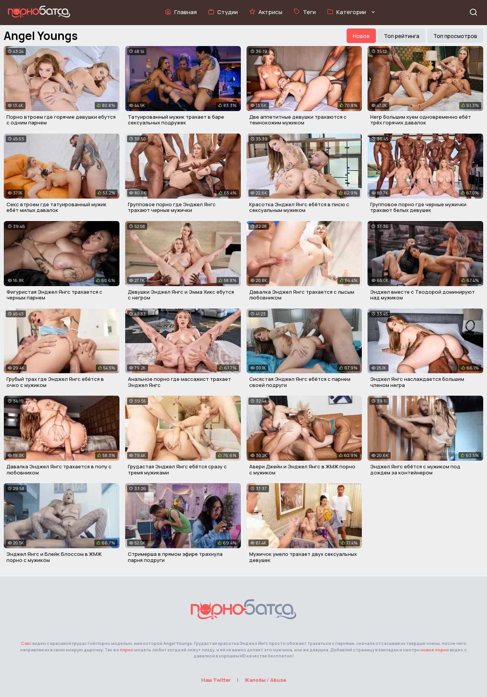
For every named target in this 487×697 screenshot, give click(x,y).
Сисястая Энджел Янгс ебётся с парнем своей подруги (299, 382)
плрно (127, 649)
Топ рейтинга (401, 36)
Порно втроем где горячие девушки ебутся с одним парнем (61, 119)
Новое (361, 36)
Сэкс (26, 643)
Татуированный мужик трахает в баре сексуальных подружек (176, 119)
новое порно (434, 649)
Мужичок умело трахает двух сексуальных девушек (303, 557)
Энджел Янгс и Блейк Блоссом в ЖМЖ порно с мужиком (54, 557)
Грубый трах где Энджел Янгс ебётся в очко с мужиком (55, 382)
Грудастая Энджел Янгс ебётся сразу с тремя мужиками (177, 469)
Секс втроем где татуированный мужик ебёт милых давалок (56, 207)
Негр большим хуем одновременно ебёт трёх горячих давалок (420, 119)
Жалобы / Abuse (265, 679)
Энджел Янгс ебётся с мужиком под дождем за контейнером (415, 469)
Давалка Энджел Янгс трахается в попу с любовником (58, 469)
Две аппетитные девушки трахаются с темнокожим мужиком (298, 119)
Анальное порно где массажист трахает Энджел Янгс (179, 382)
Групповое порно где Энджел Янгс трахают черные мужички (172, 207)
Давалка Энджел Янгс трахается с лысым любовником (301, 294)
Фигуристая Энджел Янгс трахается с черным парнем (54, 294)
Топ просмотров (455, 36)
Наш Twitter (216, 679)
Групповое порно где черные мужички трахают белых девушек (418, 207)
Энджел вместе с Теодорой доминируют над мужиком (422, 294)
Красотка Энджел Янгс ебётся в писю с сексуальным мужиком (299, 207)
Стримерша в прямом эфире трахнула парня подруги (175, 557)
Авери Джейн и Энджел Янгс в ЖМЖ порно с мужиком (302, 469)
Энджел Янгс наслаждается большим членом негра (417, 382)
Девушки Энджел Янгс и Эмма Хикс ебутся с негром (181, 294)
